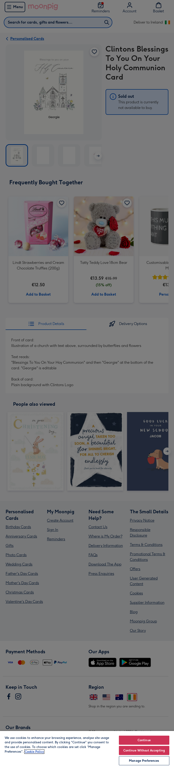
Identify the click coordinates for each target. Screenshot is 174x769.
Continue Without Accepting (144, 750)
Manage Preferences (144, 760)
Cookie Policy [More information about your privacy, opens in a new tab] (34, 751)
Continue (144, 740)
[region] (87, 750)
